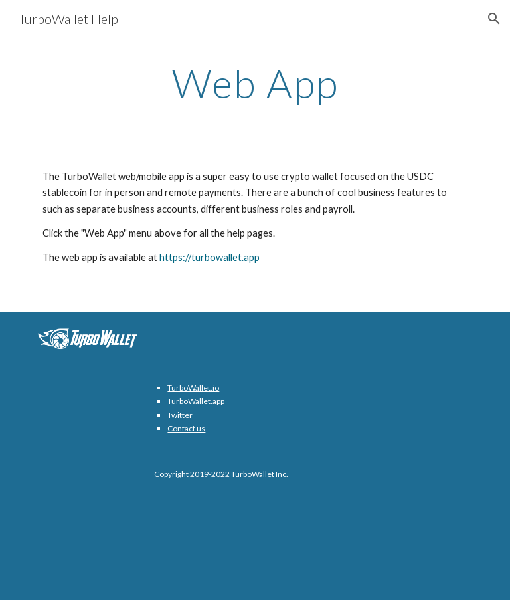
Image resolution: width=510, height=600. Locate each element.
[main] (255, 83)
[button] (494, 19)
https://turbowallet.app (209, 257)
